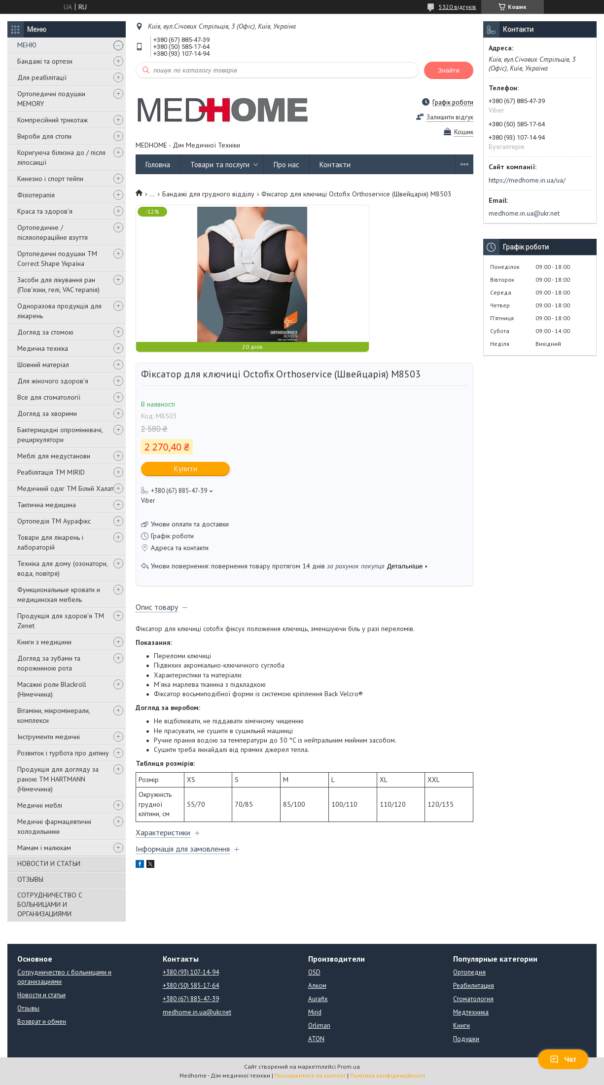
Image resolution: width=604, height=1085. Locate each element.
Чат (563, 1059)
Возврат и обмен (41, 1021)
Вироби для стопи (44, 136)
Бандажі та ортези (44, 61)
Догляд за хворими (47, 413)
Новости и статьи (41, 995)
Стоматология (473, 999)
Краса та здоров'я (44, 211)
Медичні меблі (39, 805)
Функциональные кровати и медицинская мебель (58, 594)
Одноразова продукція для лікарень (59, 310)
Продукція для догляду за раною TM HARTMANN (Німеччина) (58, 779)
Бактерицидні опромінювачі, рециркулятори (60, 434)
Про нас (286, 164)
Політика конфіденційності (387, 1075)
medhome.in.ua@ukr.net (524, 213)
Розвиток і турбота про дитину (63, 752)
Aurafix (318, 999)
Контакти (335, 164)
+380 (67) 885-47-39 (191, 999)
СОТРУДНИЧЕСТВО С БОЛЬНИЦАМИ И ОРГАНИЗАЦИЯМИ (49, 904)
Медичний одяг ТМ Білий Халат (65, 488)
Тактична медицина (46, 504)
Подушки (466, 1039)
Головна (157, 164)
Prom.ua (348, 1066)
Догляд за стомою (45, 332)
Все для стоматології (48, 397)
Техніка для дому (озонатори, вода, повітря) (62, 568)
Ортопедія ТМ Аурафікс (54, 521)
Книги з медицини (44, 641)
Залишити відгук (449, 117)
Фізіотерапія (36, 194)
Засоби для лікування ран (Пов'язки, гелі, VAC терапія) (58, 284)
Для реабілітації (42, 77)
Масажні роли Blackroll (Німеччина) (51, 689)
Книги (461, 1025)
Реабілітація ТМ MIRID (51, 472)
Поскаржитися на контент (310, 1075)
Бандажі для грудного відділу (208, 193)
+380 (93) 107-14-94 (191, 972)
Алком (317, 985)
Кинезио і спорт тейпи (50, 178)
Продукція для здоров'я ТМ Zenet (60, 620)
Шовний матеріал (43, 364)
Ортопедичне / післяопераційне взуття (52, 232)
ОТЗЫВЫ (30, 879)
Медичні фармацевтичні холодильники (54, 826)
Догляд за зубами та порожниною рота (48, 663)
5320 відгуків (457, 6)
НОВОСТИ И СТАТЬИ (48, 863)
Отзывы (28, 1008)
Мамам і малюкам (44, 847)
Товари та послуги (219, 164)
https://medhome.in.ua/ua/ (527, 180)
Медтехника (471, 1012)
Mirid (314, 1012)
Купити (185, 468)
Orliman (319, 1025)
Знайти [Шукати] (449, 70)
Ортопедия (469, 972)
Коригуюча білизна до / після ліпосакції (61, 157)
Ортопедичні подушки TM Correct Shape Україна (57, 258)
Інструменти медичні (48, 736)
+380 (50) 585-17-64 (191, 985)
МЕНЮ (26, 44)
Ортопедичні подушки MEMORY (51, 98)
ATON (316, 1039)
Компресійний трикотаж (52, 119)
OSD (314, 972)
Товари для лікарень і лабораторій (50, 542)
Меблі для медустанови (53, 455)
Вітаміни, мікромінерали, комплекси (53, 715)
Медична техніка (42, 348)
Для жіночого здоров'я (52, 380)
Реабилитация (473, 985)
